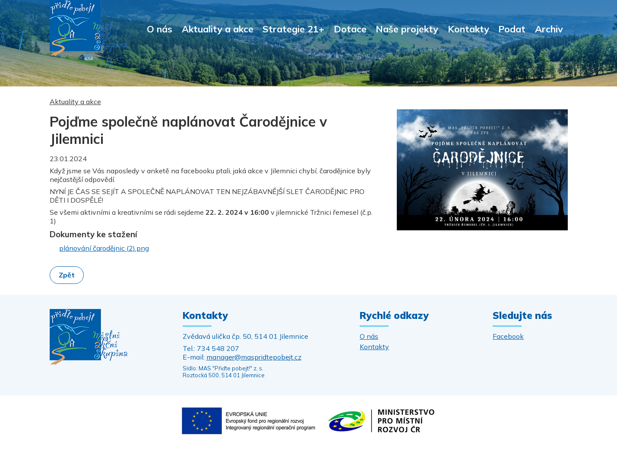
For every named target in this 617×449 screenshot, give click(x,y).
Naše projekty (407, 29)
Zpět (67, 275)
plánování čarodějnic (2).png (104, 248)
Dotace (350, 29)
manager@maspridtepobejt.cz (253, 357)
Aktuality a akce (217, 29)
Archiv (549, 29)
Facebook (508, 336)
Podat (511, 29)
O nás (159, 29)
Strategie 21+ (293, 29)
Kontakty (468, 29)
